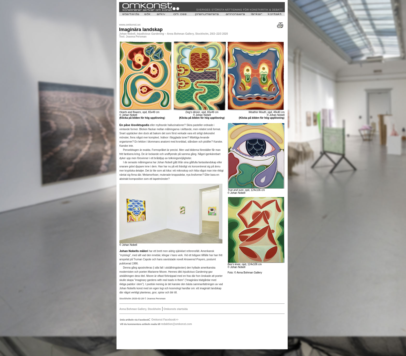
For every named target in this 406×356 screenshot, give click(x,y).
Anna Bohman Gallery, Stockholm (140, 309)
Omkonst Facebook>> (164, 319)
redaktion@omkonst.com (176, 324)
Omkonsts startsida (175, 309)
